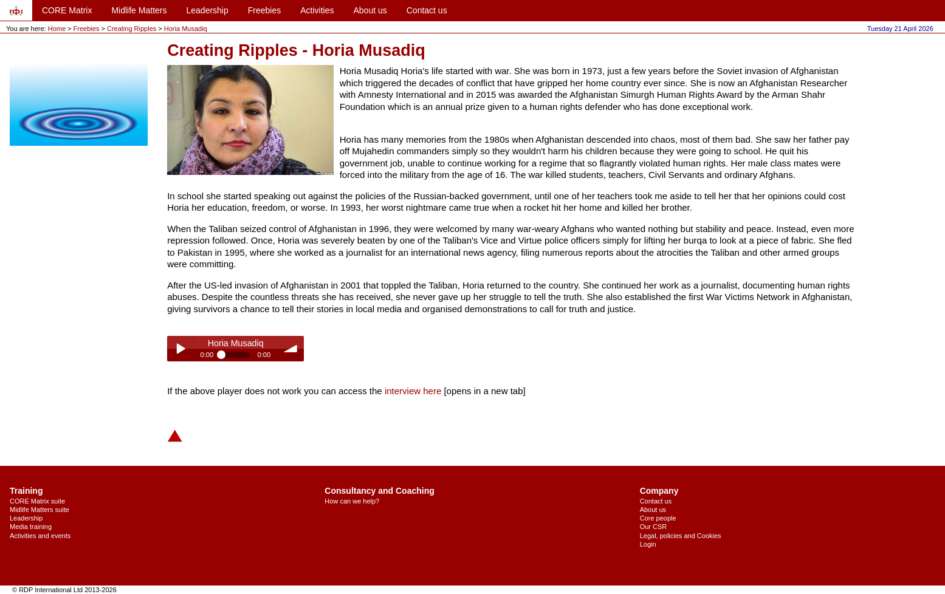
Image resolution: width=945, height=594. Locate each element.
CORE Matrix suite (37, 501)
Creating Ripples (132, 28)
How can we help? (352, 501)
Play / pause (180, 348)
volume (291, 348)
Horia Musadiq (185, 28)
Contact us (427, 10)
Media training (31, 526)
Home (57, 28)
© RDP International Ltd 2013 (56, 589)
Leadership (207, 10)
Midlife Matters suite (39, 509)
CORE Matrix (67, 10)
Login (648, 544)
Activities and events (40, 535)
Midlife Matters (139, 10)
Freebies (264, 10)
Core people (658, 518)
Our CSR (653, 526)
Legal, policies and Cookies (680, 535)
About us (370, 10)
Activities (317, 10)
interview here (413, 391)
